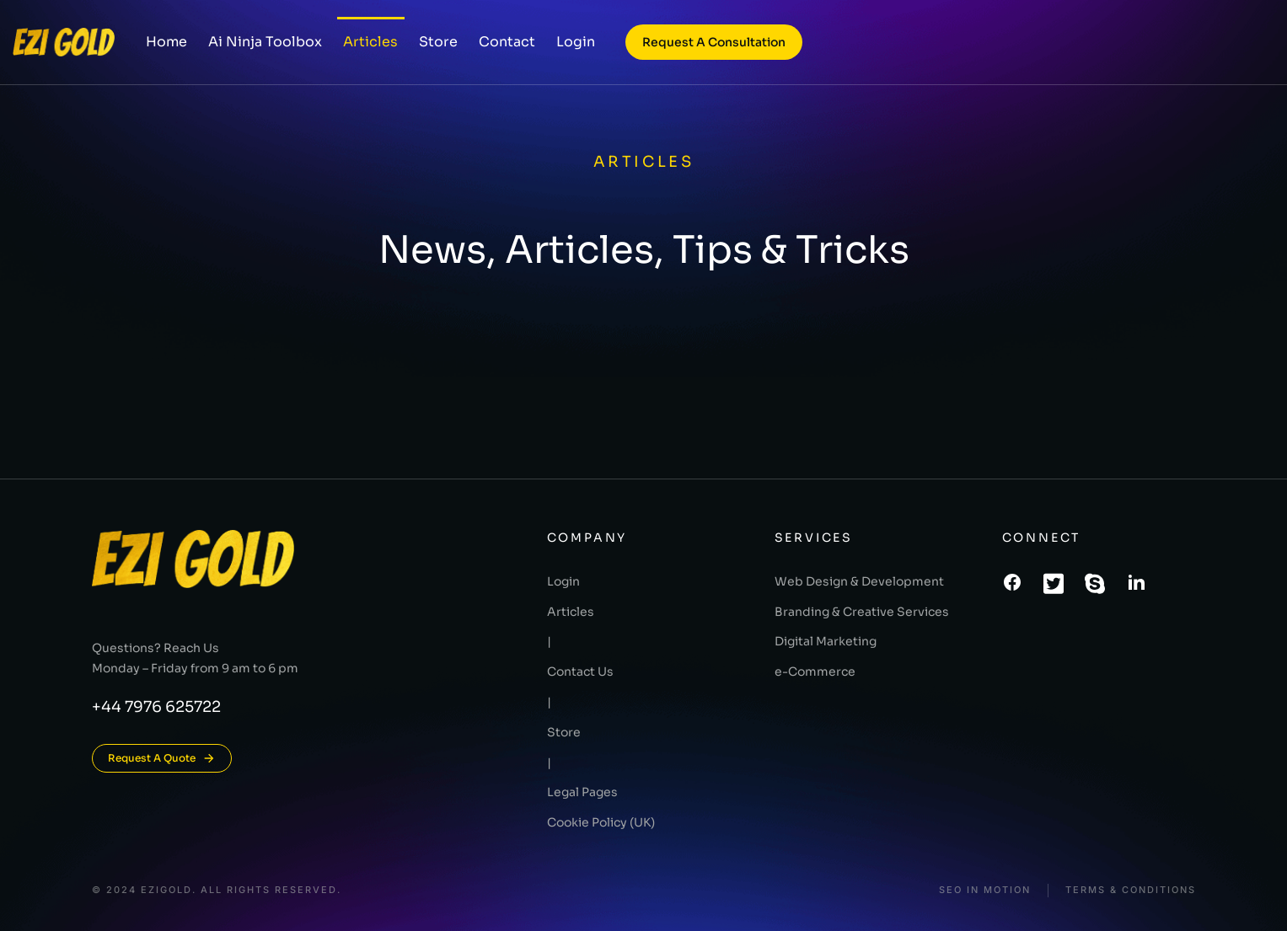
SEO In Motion (985, 890)
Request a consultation (714, 42)
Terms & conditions (1130, 890)
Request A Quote (162, 758)
